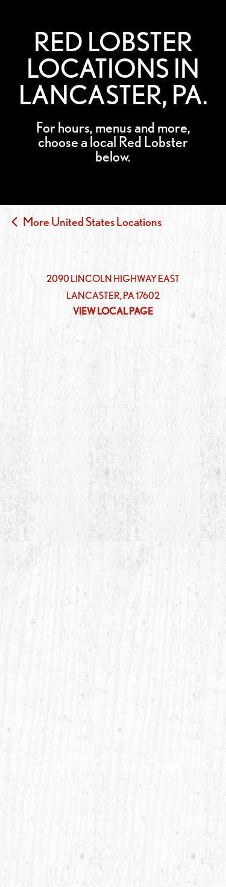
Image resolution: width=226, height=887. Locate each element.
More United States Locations (92, 222)
